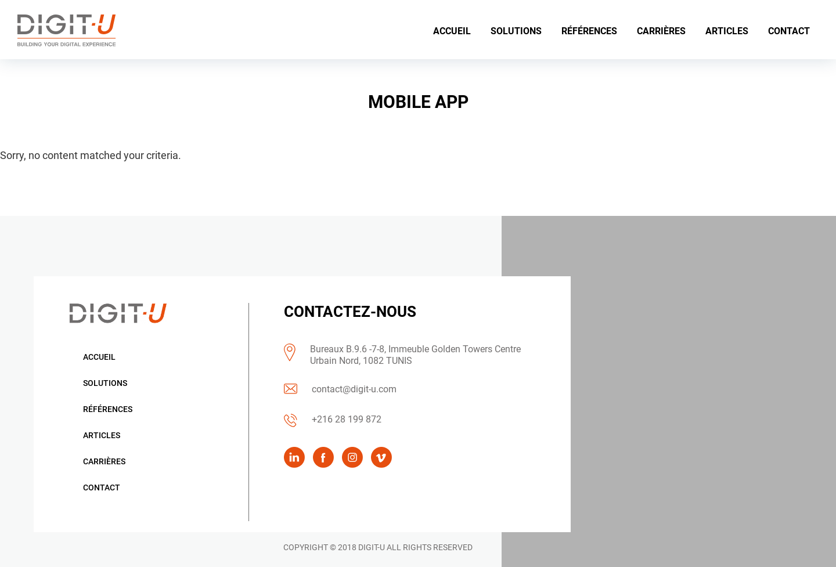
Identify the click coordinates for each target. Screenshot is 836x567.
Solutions (105, 383)
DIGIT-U (371, 547)
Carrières (104, 461)
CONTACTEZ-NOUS (350, 311)
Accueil (99, 357)
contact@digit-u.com (354, 389)
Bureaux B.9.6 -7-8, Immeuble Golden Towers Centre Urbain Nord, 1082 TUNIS (415, 355)
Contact (101, 487)
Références (107, 409)
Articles (101, 435)
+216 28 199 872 (346, 419)
